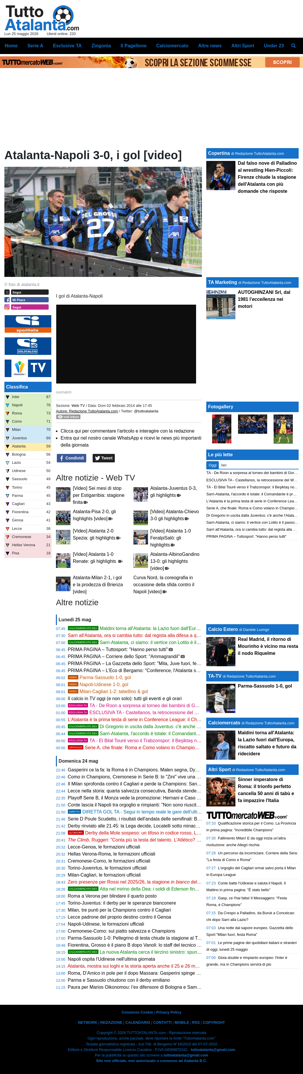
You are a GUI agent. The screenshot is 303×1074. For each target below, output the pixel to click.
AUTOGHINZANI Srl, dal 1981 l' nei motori (264, 299)
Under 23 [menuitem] (274, 45)
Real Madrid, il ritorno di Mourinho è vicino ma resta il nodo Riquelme (268, 646)
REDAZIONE (111, 1022)
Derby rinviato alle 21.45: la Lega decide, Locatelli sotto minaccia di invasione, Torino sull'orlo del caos (173, 825)
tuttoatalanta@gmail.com (213, 1049)
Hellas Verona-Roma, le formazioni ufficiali (111, 853)
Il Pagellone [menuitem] (134, 45)
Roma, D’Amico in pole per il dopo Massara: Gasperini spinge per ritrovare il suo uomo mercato (166, 973)
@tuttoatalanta (146, 411)
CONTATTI (162, 1022)
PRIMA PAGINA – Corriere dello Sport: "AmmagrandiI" (124, 656)
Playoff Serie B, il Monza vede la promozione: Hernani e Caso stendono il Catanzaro (155, 797)
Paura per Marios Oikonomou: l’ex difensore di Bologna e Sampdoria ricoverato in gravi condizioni (169, 987)
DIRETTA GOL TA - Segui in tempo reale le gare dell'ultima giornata (145, 811)
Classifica (17, 386)
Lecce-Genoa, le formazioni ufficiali (104, 846)
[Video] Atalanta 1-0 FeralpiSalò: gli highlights (170, 537)
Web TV (78, 405)
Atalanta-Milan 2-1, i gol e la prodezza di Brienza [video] (98, 584)
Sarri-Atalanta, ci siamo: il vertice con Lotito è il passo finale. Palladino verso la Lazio (171, 642)
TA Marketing (222, 282)
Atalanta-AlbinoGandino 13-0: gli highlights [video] (175, 561)
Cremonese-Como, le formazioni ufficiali (109, 860)
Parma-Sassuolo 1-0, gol (99, 677)
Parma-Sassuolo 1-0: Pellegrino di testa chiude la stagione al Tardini (138, 938)
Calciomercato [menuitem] (172, 45)
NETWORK (87, 1022)
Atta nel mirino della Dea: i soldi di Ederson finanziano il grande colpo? (157, 888)
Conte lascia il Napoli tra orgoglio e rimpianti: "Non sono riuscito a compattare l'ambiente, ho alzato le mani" (179, 804)
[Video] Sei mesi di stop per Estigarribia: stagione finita (98, 495)
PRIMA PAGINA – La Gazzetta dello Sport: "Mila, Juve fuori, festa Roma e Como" (152, 663)
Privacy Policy (169, 1012)
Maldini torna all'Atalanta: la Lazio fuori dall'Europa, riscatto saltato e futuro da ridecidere (175, 628)
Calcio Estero (223, 629)
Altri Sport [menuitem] (242, 45)
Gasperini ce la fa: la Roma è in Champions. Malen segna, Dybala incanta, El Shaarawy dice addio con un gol (181, 769)
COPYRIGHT (214, 1022)
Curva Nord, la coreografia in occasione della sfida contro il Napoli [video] (163, 584)
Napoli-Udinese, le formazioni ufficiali (106, 924)
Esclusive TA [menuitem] (67, 45)
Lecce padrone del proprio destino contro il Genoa (119, 917)
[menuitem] (293, 46)
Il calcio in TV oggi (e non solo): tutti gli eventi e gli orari (125, 698)
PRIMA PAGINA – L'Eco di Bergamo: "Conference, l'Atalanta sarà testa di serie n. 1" (154, 670)
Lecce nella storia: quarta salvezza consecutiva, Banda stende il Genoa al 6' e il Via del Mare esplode (172, 790)
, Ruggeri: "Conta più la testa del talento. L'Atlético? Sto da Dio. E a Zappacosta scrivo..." (170, 839)
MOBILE (182, 1022)
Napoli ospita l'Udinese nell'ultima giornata (111, 959)
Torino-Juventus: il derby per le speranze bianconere (122, 903)
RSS (196, 1022)
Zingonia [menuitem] (101, 45)
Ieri (223, 465)
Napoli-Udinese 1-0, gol (98, 684)
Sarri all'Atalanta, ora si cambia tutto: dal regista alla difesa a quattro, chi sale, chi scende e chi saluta (172, 635)
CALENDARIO (137, 1022)
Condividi (71, 458)
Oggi (212, 465)
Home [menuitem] (11, 45)
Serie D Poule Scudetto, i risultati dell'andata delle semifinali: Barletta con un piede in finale (162, 818)
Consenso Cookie (137, 1012)
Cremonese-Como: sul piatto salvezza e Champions (121, 931)
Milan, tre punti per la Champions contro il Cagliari (119, 910)
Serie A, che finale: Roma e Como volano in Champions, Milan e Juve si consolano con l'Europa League (184, 747)
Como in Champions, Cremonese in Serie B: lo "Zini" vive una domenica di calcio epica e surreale (168, 776)
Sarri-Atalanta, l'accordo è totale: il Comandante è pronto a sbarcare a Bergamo (166, 733)
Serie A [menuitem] (35, 45)
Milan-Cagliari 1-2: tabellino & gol (108, 691)
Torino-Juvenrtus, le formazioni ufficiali (107, 867)
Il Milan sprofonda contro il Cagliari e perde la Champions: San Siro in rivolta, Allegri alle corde (165, 783)
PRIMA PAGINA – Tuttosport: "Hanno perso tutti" (118, 649)
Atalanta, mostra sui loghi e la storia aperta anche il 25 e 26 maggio (137, 966)
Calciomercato (224, 722)
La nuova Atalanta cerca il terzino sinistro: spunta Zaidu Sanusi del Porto (159, 952)
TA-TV (215, 676)
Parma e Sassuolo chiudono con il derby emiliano (119, 980)
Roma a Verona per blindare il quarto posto (112, 895)
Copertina (219, 153)
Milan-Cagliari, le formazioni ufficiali (104, 874)
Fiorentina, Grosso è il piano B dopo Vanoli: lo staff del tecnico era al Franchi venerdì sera (160, 945)
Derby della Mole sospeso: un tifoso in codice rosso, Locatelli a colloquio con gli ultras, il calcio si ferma (183, 832)
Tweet (104, 458)
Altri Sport (219, 769)
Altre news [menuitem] (210, 45)
